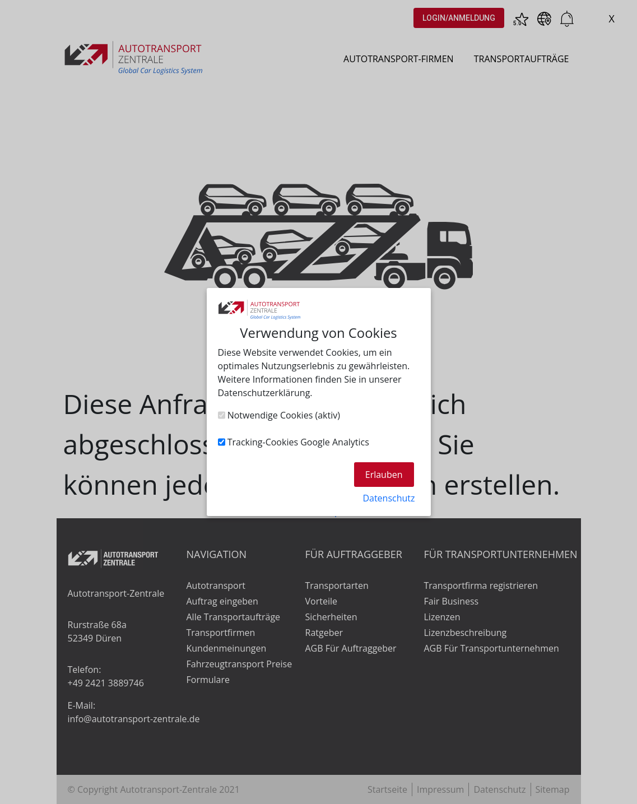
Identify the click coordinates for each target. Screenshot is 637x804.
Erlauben (384, 474)
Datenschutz (388, 498)
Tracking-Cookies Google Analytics (293, 442)
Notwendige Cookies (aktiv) (279, 415)
